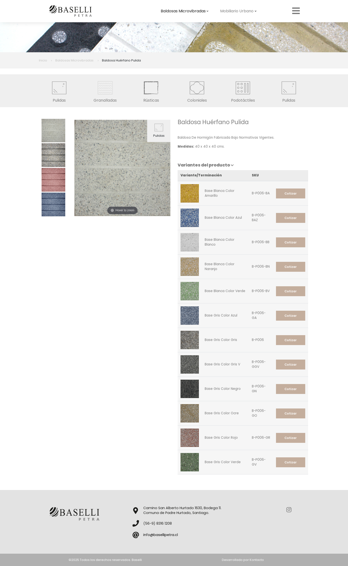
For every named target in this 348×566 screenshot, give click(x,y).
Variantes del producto (206, 165)
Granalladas (105, 90)
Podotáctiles (243, 90)
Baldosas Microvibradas (185, 11)
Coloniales (197, 90)
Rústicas (151, 90)
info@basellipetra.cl (160, 534)
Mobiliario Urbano (238, 11)
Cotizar (290, 193)
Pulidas (59, 90)
